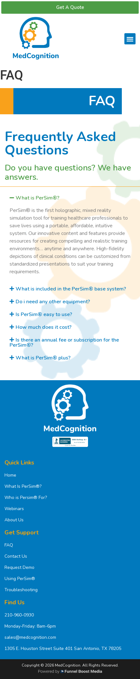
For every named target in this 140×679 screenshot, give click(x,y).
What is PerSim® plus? (43, 357)
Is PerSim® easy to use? (44, 314)
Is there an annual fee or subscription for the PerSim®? (64, 342)
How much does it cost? (43, 327)
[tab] (70, 198)
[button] (130, 38)
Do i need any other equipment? (53, 301)
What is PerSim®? (37, 197)
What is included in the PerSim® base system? (71, 288)
